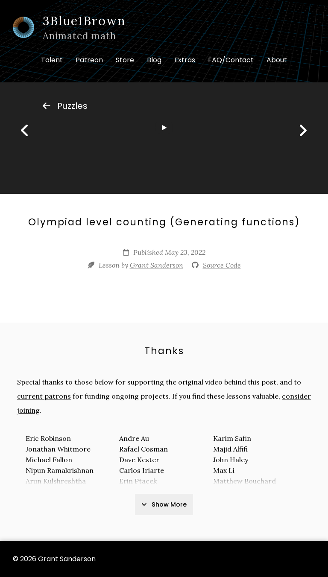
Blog (154, 60)
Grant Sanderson (156, 265)
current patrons (44, 396)
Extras (184, 60)
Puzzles (65, 106)
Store (125, 60)
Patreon (89, 60)
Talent (52, 60)
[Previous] (25, 130)
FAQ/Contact (231, 60)
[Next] (303, 130)
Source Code (222, 265)
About (276, 60)
